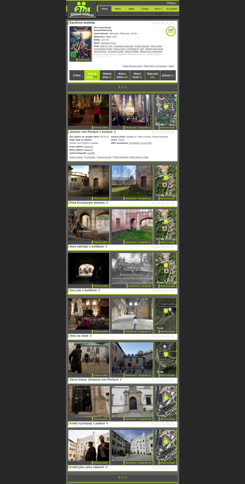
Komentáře (90, 157)
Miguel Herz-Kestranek (151, 51)
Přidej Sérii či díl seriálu (155, 66)
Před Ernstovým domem (87, 202)
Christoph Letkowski (124, 46)
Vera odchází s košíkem (87, 246)
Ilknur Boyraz (100, 51)
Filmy (105, 8)
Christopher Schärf (103, 49)
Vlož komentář (104, 157)
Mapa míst (152, 75)
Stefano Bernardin (154, 49)
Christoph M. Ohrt (135, 49)
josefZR (91, 153)
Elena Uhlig (156, 46)
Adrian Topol (119, 49)
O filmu (77, 75)
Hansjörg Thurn (108, 43)
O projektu (171, 8)
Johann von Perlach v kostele (91, 132)
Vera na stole (79, 335)
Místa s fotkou (122, 75)
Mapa (131, 8)
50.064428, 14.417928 (140, 143)
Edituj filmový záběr (139, 157)
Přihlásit (171, 3)
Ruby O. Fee (106, 46)
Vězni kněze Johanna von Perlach (94, 379)
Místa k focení (137, 75)
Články (145, 8)
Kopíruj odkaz (76, 157)
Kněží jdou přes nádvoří (87, 467)
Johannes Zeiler (115, 51)
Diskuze (167, 75)
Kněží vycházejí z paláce (87, 423)
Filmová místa (92, 75)
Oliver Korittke (131, 51)
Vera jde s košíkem (83, 290)
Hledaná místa (107, 75)
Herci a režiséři (158, 11)
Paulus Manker (142, 46)
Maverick (88, 146)
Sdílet (171, 66)
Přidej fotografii (120, 157)
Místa (118, 8)
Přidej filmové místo (132, 66)
